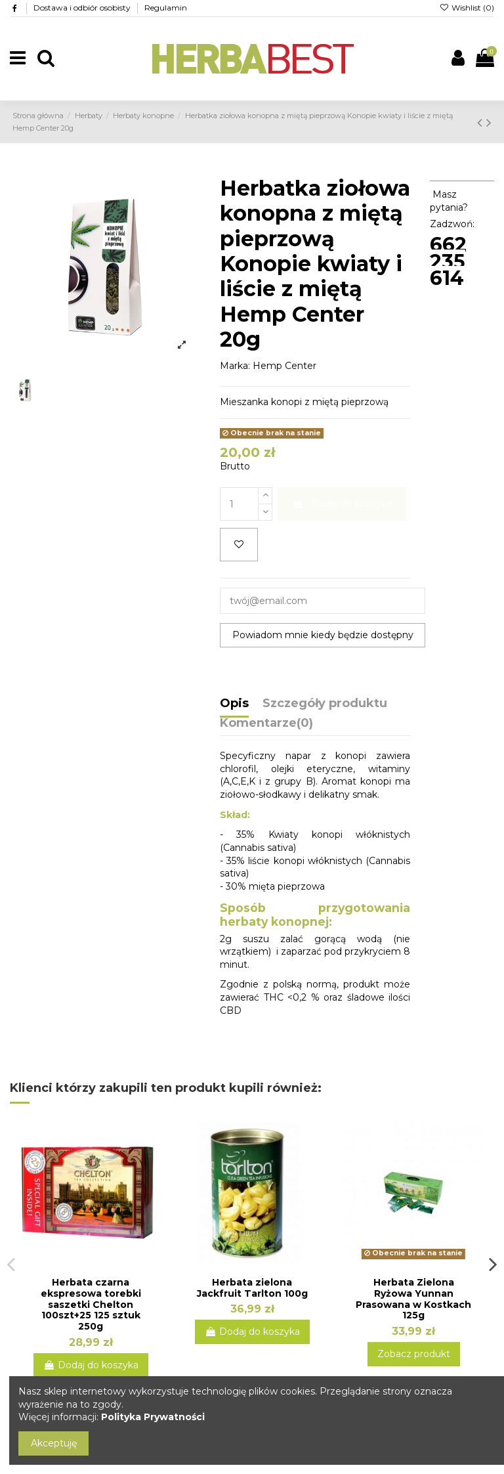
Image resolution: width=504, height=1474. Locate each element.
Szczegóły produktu (324, 703)
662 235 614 (448, 261)
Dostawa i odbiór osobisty (83, 7)
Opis (234, 703)
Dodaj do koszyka (342, 503)
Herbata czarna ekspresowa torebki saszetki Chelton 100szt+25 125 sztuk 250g (91, 1304)
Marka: (235, 366)
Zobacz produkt (413, 1354)
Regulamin (165, 7)
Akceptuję (54, 1443)
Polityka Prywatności (153, 1417)
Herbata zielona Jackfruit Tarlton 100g (252, 1287)
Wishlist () (467, 7)
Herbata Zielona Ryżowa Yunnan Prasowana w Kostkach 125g (413, 1298)
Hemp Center (284, 366)
